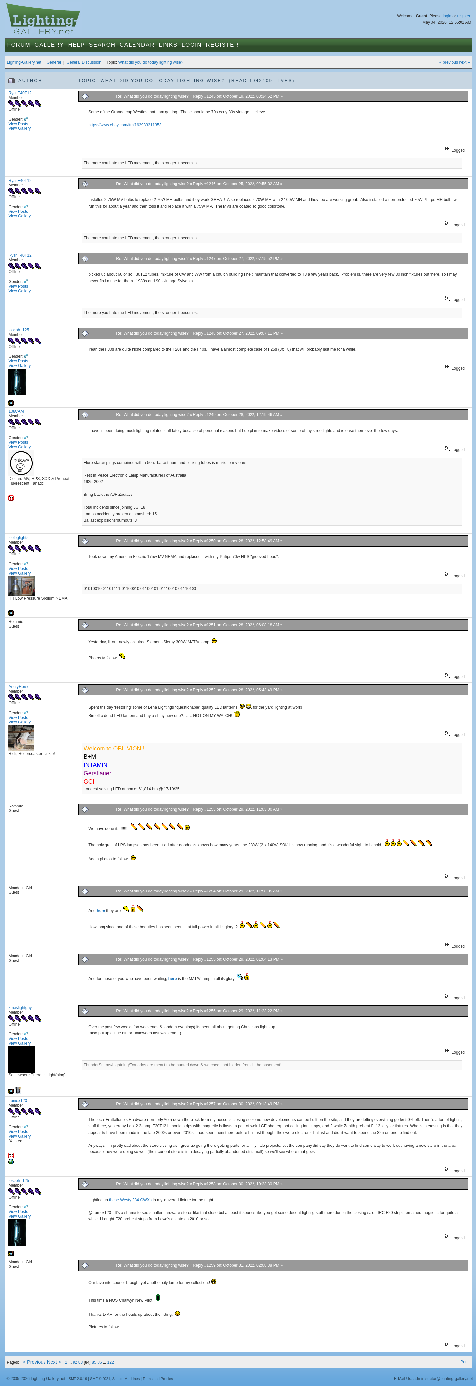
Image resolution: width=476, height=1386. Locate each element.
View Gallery (19, 128)
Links (168, 45)
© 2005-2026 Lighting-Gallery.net (35, 1378)
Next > (54, 1362)
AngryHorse (18, 686)
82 (75, 1362)
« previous (448, 62)
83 (80, 1362)
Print (465, 1362)
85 (94, 1362)
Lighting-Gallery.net (24, 62)
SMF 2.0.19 (78, 1379)
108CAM (16, 411)
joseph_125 (18, 330)
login (447, 16)
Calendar (137, 45)
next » (464, 62)
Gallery (49, 45)
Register (222, 45)
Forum (18, 45)
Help (76, 45)
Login (192, 45)
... (70, 1362)
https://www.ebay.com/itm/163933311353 (124, 125)
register (463, 16)
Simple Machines (126, 1379)
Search (102, 45)
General (54, 62)
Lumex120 (17, 1100)
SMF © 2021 (100, 1379)
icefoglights (18, 537)
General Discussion (84, 62)
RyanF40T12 (19, 93)
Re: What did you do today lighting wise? (153, 96)
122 (110, 1362)
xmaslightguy (20, 1007)
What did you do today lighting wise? (150, 62)
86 (99, 1362)
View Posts (18, 124)
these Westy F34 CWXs (130, 1200)
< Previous (34, 1362)
